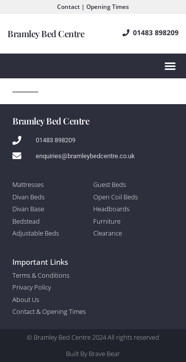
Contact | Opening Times (93, 6)
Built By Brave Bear (93, 353)
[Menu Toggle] (170, 66)
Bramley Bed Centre (45, 34)
